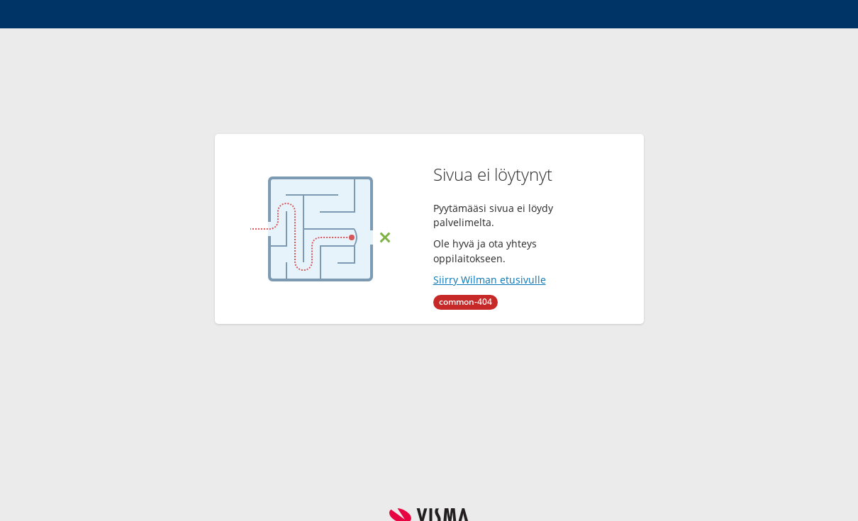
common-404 (465, 302)
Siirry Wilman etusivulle (489, 279)
